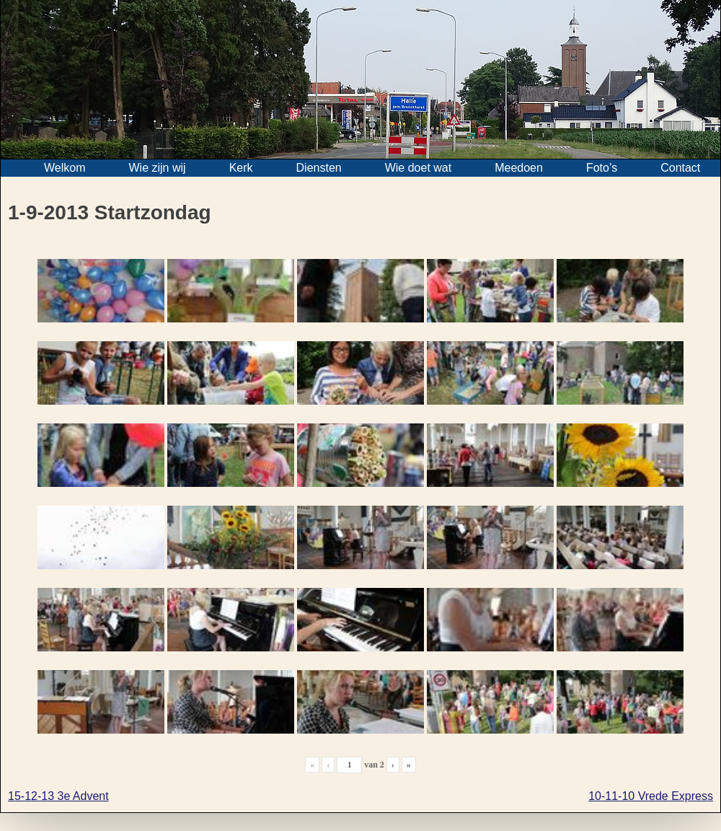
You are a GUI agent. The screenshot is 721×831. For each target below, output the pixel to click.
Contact (680, 168)
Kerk (241, 168)
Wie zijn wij (157, 168)
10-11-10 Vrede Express (650, 796)
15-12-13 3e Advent (58, 796)
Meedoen (519, 168)
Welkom (65, 168)
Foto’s (601, 168)
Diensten (319, 168)
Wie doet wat (418, 168)
